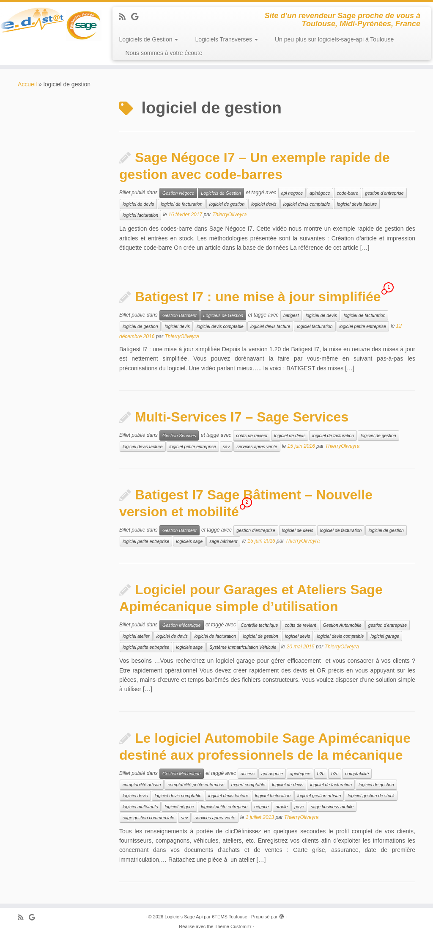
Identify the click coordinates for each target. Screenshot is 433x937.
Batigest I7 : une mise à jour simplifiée (258, 296)
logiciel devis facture (357, 204)
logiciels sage (189, 541)
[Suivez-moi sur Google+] (137, 17)
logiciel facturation (140, 215)
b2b (321, 773)
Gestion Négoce (178, 193)
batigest (291, 315)
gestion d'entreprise (384, 193)
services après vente (256, 446)
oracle (282, 806)
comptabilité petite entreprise (195, 784)
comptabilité (357, 773)
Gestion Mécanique (181, 625)
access (248, 773)
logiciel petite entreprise (363, 326)
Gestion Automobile (342, 625)
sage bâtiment (223, 541)
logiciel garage (384, 636)
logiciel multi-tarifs (140, 806)
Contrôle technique (259, 625)
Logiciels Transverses (226, 39)
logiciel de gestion (226, 204)
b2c (334, 773)
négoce (261, 806)
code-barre (348, 193)
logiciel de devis (138, 204)
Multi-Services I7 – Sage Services (241, 416)
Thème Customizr (233, 926)
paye (299, 806)
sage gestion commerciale (148, 817)
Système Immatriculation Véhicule (242, 647)
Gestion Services (179, 435)
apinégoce (320, 193)
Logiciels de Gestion (148, 39)
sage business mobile (332, 806)
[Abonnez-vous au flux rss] (125, 17)
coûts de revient (251, 435)
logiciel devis (264, 204)
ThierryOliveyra (229, 215)
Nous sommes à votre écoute (163, 53)
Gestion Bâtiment (179, 315)
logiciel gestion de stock (371, 795)
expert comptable (248, 784)
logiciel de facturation (182, 204)
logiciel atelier (136, 636)
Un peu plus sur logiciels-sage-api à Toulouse (334, 39)
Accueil (27, 84)
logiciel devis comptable (306, 204)
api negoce (292, 193)
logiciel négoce (179, 806)
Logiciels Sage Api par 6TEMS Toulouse (205, 916)
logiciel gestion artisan (319, 795)
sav (226, 446)
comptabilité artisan (142, 784)
